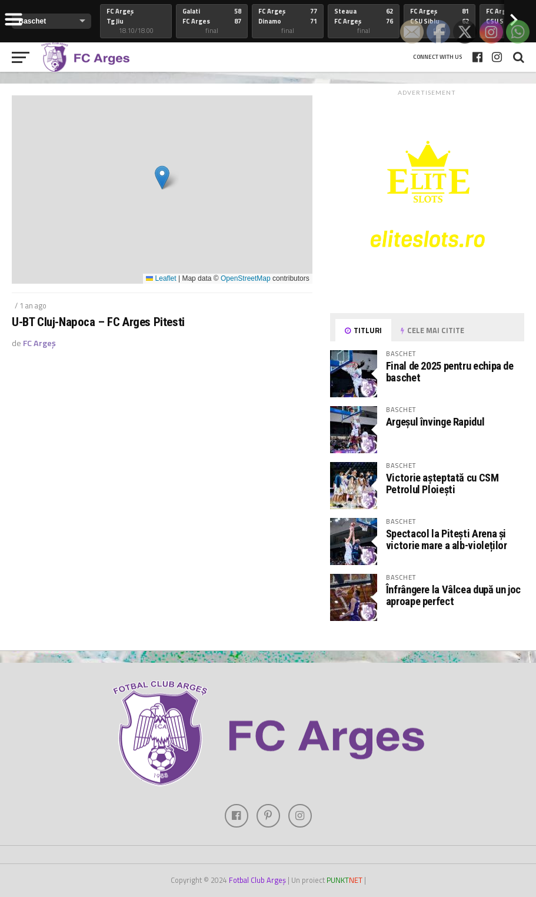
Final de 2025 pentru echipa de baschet (450, 372)
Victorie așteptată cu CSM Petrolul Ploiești (442, 483)
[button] (162, 177)
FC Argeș (39, 343)
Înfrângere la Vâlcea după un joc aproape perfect (453, 595)
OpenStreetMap (246, 278)
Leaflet (161, 278)
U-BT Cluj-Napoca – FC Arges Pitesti (98, 322)
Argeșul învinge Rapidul (435, 422)
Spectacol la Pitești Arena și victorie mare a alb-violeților (446, 539)
